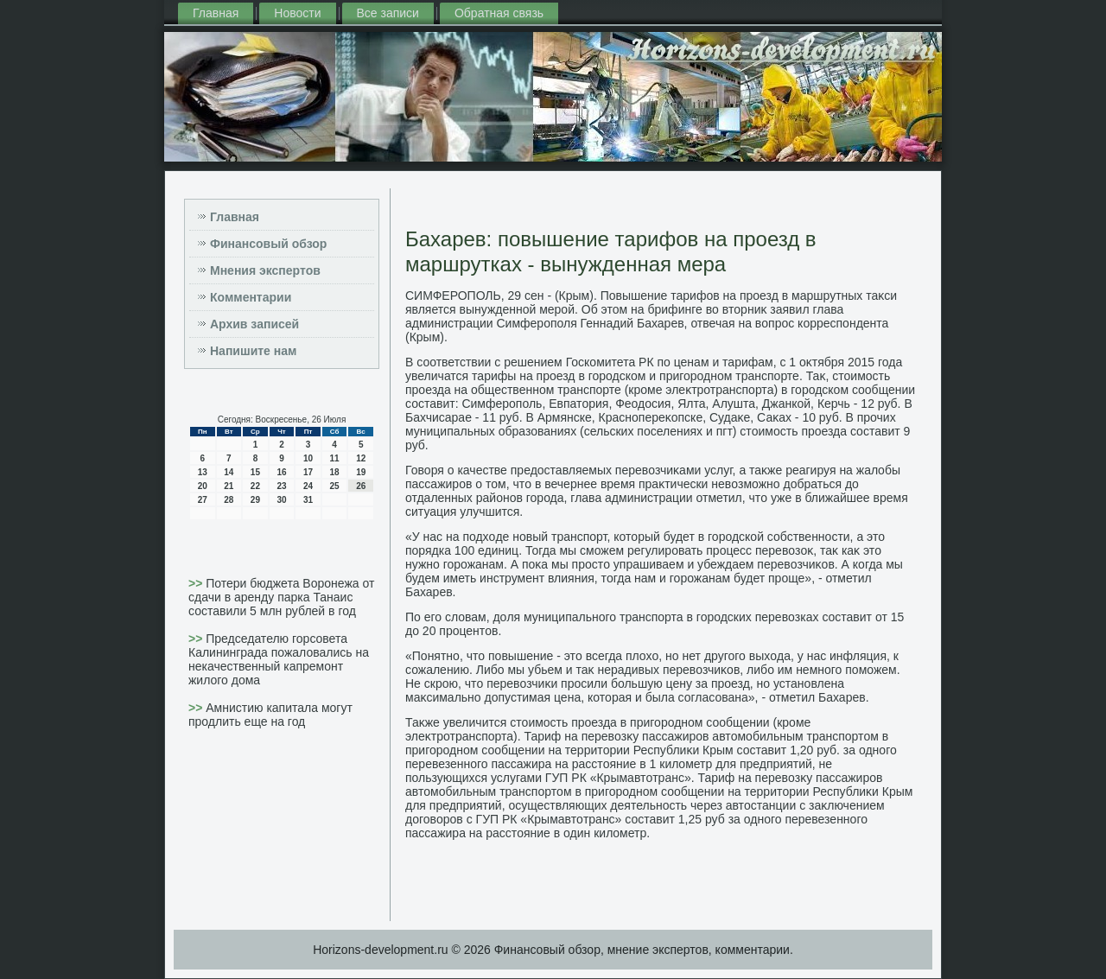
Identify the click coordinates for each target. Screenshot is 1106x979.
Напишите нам (253, 351)
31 (308, 500)
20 (202, 486)
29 (255, 500)
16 (281, 472)
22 (255, 486)
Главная (215, 13)
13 (202, 472)
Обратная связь (498, 13)
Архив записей (254, 324)
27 (202, 500)
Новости (297, 13)
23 (281, 486)
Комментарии (250, 297)
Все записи (388, 13)
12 (360, 458)
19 (360, 472)
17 (308, 472)
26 (360, 486)
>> (197, 583)
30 (281, 500)
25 (335, 486)
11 (335, 458)
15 (255, 472)
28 (228, 500)
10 (308, 458)
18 (335, 472)
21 (228, 486)
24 (308, 486)
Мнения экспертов (265, 270)
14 (228, 472)
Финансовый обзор (268, 244)
